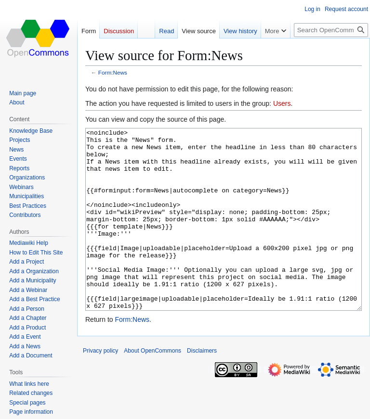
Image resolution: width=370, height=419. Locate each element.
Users (282, 103)
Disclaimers (202, 386)
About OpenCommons (152, 386)
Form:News (112, 72)
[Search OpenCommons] (331, 30)
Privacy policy (100, 386)
